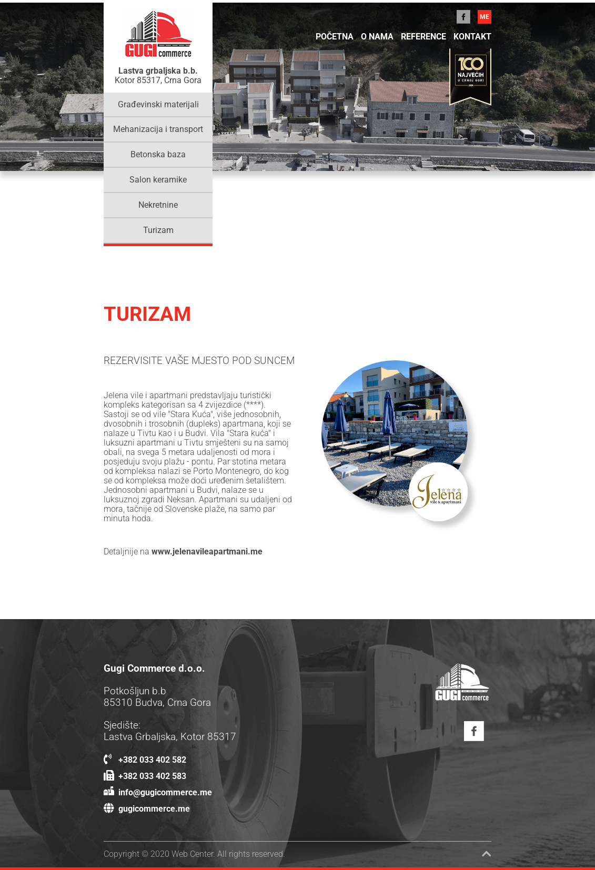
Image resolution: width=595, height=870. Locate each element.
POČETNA (335, 37)
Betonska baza (158, 154)
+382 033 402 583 (145, 776)
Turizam (158, 230)
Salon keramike (158, 180)
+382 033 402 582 (145, 760)
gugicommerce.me (147, 809)
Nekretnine (158, 205)
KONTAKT (472, 37)
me (484, 17)
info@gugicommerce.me (158, 792)
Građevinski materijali (158, 104)
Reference (423, 37)
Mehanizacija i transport (158, 129)
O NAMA (377, 37)
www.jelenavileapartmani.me (207, 552)
